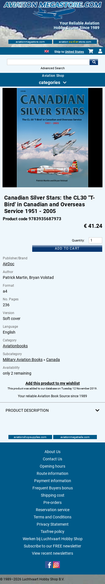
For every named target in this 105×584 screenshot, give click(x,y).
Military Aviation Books (23, 359)
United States (74, 52)
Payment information (52, 480)
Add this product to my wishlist (52, 383)
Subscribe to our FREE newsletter (52, 546)
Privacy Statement (53, 524)
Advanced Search (53, 68)
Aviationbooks (15, 346)
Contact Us (52, 459)
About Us (52, 451)
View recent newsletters (52, 553)
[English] (47, 50)
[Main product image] (52, 186)
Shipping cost (52, 495)
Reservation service (52, 510)
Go (94, 62)
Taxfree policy (52, 531)
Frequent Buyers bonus (52, 488)
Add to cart (67, 248)
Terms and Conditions (52, 517)
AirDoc (8, 264)
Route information (52, 473)
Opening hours (52, 466)
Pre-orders (52, 502)
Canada (53, 359)
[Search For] (48, 62)
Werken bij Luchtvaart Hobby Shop (53, 539)
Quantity (78, 240)
